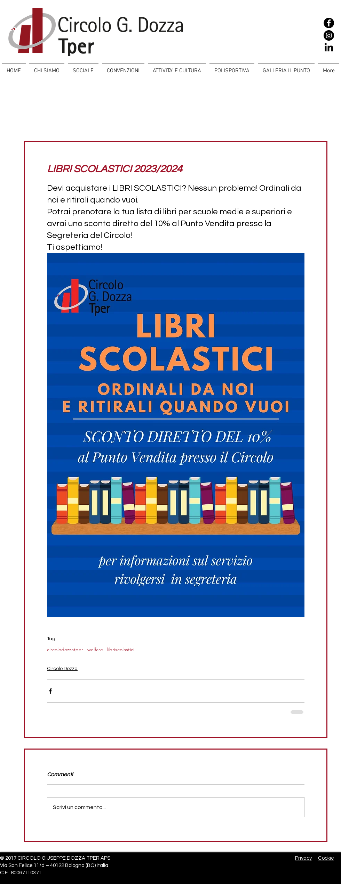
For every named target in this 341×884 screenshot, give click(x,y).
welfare (95, 650)
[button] (83, 68)
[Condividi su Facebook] (50, 691)
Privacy (303, 858)
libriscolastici (120, 650)
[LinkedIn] (329, 48)
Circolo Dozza (62, 668)
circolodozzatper (65, 650)
